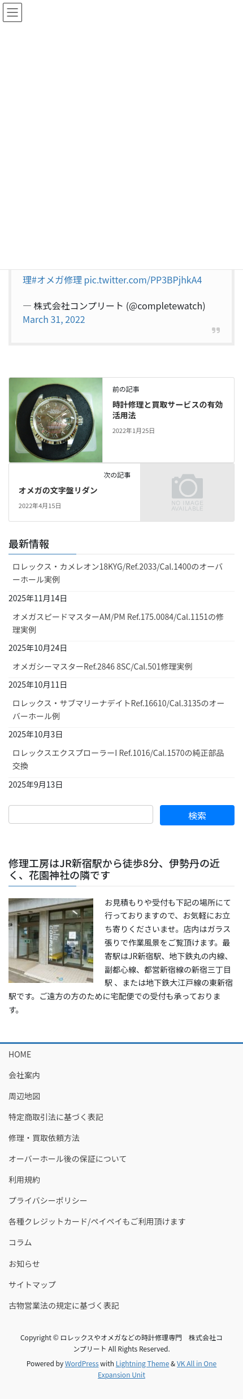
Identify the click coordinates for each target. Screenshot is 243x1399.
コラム (20, 1242)
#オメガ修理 (57, 279)
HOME (19, 1054)
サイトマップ (32, 1284)
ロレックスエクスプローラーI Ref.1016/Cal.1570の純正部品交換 (118, 759)
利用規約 (24, 1179)
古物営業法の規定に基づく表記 (63, 1305)
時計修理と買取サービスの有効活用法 (167, 410)
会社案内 (24, 1075)
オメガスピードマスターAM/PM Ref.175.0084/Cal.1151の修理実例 (118, 623)
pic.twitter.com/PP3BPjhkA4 (143, 279)
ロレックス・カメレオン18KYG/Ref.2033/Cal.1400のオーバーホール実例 (117, 573)
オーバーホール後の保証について (67, 1158)
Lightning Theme (143, 1363)
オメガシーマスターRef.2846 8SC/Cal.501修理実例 (102, 666)
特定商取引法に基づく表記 (55, 1116)
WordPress (82, 1363)
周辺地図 (24, 1095)
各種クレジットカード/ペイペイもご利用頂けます (97, 1221)
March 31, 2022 (54, 319)
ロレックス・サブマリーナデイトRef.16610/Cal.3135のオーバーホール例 (118, 709)
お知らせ (24, 1263)
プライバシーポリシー (48, 1200)
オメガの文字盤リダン (58, 490)
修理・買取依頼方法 (44, 1137)
